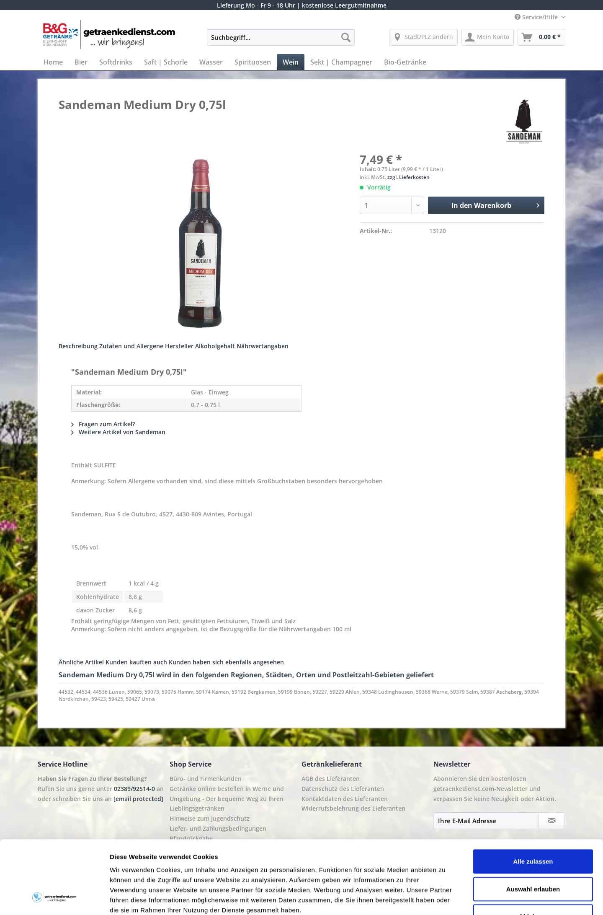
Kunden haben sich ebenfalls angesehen (226, 662)
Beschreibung (78, 346)
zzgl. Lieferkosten (408, 177)
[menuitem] (281, 41)
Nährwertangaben (263, 346)
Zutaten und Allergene (131, 346)
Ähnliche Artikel (81, 662)
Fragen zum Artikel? (103, 424)
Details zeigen (445, 898)
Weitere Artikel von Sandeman (118, 432)
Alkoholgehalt (215, 346)
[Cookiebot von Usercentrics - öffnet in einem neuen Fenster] (54, 898)
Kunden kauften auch (136, 662)
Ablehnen (533, 850)
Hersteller (179, 346)
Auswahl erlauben (533, 823)
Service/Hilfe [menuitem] (537, 17)
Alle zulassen (533, 795)
